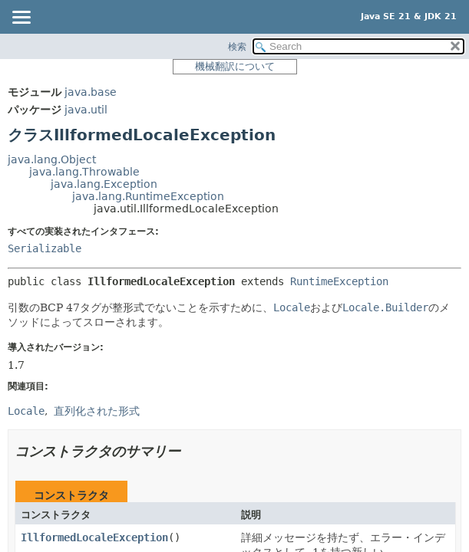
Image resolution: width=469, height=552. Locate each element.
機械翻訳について (235, 66)
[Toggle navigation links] (21, 18)
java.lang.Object (52, 159)
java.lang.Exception (104, 184)
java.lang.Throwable (84, 172)
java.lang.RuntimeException (148, 196)
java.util (85, 110)
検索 (237, 46)
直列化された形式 (97, 411)
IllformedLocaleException (94, 537)
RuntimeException (339, 281)
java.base (90, 92)
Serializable (44, 248)
